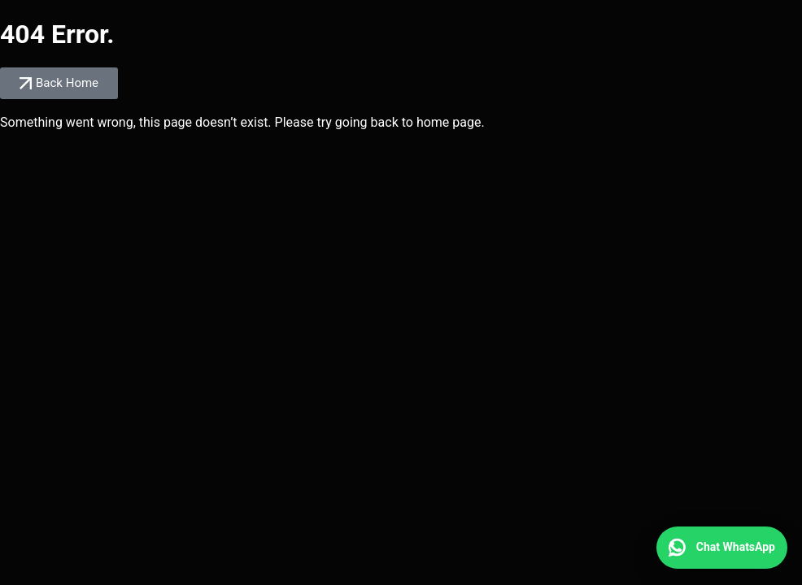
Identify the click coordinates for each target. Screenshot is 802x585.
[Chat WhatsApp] (721, 547)
